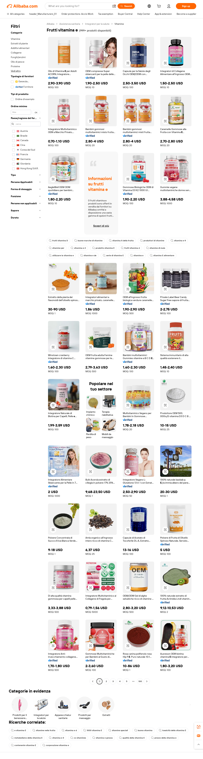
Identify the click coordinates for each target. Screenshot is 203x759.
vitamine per (56, 248)
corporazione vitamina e (55, 745)
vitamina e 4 (178, 240)
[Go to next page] (147, 681)
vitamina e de (88, 255)
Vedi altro (16, 71)
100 (140, 681)
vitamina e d (69, 730)
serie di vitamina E (113, 255)
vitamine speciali (118, 730)
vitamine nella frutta (43, 730)
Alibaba (50, 24)
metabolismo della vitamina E (26, 737)
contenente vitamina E (23, 745)
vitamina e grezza (102, 737)
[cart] (159, 6)
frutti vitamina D (58, 240)
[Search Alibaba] (78, 6)
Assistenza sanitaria (69, 24)
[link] (198, 726)
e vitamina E (18, 730)
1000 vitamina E (92, 730)
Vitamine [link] (119, 24)
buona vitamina (143, 730)
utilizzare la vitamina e (61, 255)
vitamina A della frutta (121, 240)
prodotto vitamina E (103, 248)
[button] (114, 6)
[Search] (126, 6)
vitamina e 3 (56, 737)
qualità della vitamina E (132, 737)
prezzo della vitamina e (163, 737)
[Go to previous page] (93, 681)
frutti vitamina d (130, 248)
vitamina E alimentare (162, 255)
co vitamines (78, 737)
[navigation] (26, 353)
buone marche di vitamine (88, 240)
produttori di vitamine (152, 240)
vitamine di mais (155, 248)
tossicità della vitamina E (172, 730)
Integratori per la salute (97, 24)
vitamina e (136, 255)
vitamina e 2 (78, 248)
